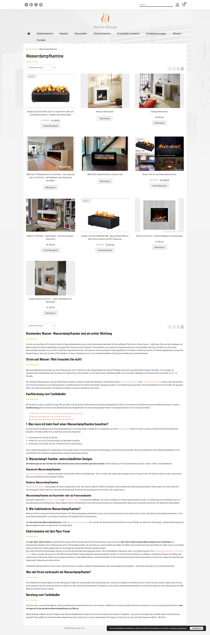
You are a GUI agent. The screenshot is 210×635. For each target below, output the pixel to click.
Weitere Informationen (179, 628)
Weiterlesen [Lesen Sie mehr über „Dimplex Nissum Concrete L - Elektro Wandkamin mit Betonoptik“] (50, 313)
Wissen (177, 33)
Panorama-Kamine (72, 499)
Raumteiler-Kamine (53, 499)
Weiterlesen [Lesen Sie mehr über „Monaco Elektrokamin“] (105, 118)
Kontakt (41, 40)
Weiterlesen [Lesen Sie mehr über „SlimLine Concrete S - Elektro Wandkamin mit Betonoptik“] (159, 247)
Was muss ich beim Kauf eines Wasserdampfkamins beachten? (57, 413)
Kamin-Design (32, 49)
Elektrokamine (45, 33)
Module (64, 33)
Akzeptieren (196, 628)
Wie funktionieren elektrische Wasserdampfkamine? (53, 419)
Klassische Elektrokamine (36, 473)
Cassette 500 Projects (129, 381)
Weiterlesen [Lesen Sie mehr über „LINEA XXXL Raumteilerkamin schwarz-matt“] (105, 181)
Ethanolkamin (123, 428)
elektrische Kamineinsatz (78, 522)
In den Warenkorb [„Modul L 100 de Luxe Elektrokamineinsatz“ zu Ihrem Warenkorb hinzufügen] (159, 185)
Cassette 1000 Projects (151, 381)
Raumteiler (81, 33)
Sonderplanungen (156, 33)
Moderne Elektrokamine (35, 486)
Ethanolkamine (102, 33)
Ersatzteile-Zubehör (128, 33)
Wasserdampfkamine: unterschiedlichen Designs (51, 416)
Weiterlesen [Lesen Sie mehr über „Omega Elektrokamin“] (159, 123)
